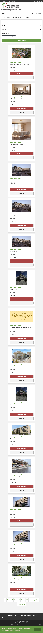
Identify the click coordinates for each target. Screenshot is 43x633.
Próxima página (34, 600)
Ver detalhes (21, 77)
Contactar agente (21, 73)
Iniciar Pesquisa (21, 40)
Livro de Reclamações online (21, 622)
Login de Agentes (38, 1)
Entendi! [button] (37, 629)
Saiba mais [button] (17, 630)
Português (34, 13)
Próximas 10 (21, 604)
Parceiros (5, 1)
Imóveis (4, 615)
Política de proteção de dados (21, 621)
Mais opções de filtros (9, 37)
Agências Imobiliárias (13, 615)
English (40, 13)
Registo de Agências (26, 615)
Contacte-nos (12, 1)
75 (27, 600)
